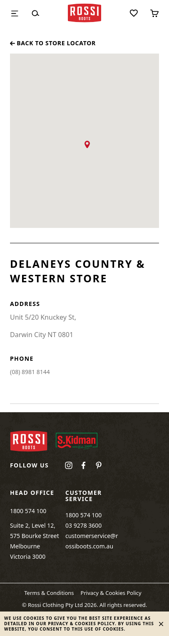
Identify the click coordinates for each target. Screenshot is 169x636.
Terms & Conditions (49, 593)
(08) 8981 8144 (30, 372)
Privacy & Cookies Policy (111, 593)
